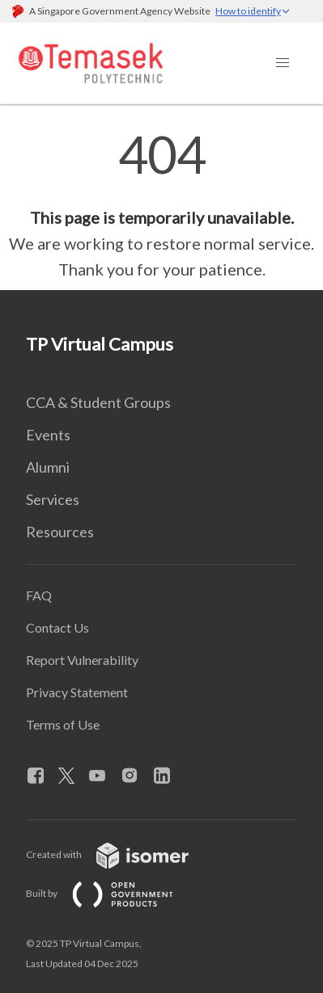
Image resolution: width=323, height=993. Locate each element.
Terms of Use (63, 724)
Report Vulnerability (82, 659)
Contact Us (57, 627)
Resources (60, 532)
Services (52, 499)
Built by (112, 893)
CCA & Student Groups (98, 402)
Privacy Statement (77, 692)
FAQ (39, 595)
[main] (161, 205)
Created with (120, 854)
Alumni (48, 467)
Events (48, 435)
